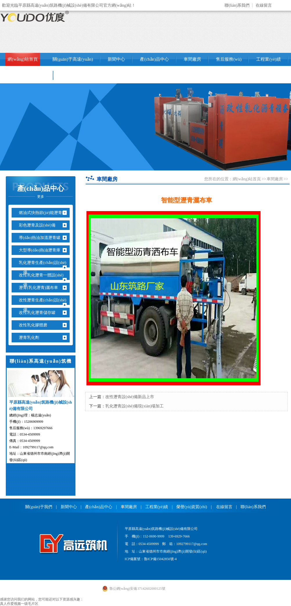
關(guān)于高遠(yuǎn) (73, 59)
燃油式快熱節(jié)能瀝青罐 (44, 213)
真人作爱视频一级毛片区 (19, 604)
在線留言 (264, 5)
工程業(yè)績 (268, 59)
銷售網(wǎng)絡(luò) (27, 75)
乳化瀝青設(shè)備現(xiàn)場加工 (134, 406)
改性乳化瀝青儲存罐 (39, 312)
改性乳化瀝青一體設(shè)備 (43, 280)
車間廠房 (192, 59)
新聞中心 (116, 59)
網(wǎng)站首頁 (23, 59)
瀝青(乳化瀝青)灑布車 (40, 287)
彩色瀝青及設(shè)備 (39, 225)
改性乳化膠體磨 (35, 325)
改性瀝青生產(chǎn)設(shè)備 (44, 305)
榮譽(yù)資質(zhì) (191, 507)
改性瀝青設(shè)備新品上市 (129, 397)
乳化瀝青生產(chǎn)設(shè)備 (44, 267)
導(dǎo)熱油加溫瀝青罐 (41, 237)
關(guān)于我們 (38, 507)
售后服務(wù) (228, 59)
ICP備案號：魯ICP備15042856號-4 (151, 559)
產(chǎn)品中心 (154, 59)
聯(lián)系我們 (237, 5)
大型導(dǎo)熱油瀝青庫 (41, 250)
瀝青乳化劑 (31, 337)
